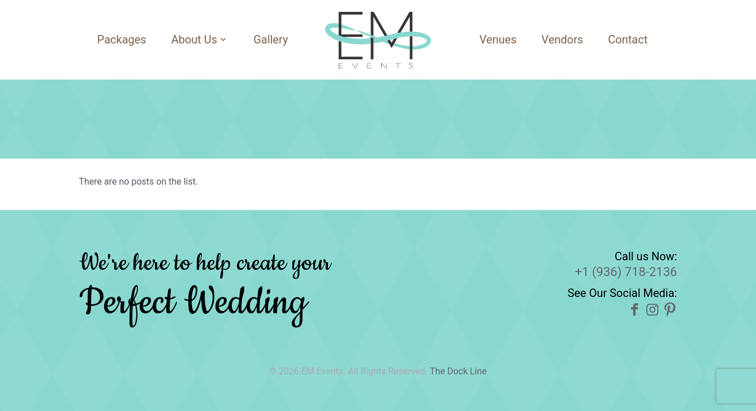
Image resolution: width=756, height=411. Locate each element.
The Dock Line (458, 371)
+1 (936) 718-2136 (626, 272)
